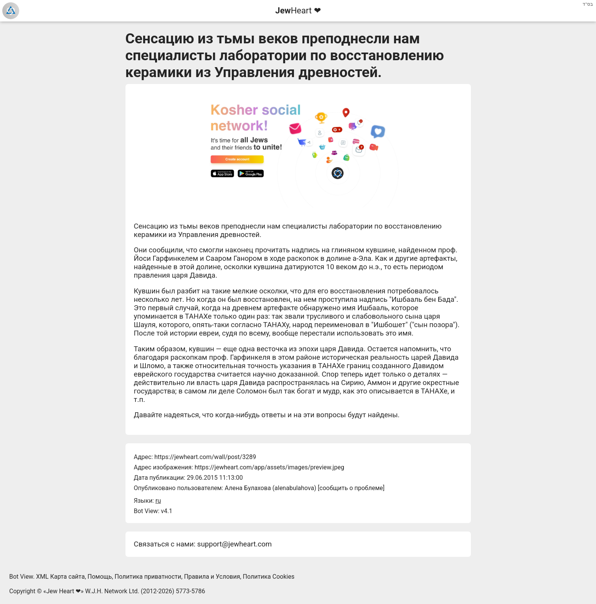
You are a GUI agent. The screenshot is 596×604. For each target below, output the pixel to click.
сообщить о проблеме (351, 488)
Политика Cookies (269, 576)
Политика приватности (148, 576)
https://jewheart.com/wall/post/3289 (205, 457)
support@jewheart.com (234, 544)
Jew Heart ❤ (63, 591)
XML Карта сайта (60, 576)
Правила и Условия (212, 576)
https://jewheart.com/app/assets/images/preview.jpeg (269, 467)
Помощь (100, 576)
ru (158, 500)
